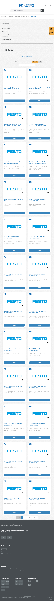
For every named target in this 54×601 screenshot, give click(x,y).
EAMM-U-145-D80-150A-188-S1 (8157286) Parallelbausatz (12, 125)
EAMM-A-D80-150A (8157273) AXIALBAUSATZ (37, 424)
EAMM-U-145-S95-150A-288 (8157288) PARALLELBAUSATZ (12, 87)
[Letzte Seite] (37, 517)
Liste (40, 61)
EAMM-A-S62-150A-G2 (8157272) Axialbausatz (13, 461)
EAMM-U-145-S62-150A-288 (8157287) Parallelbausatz (39, 87)
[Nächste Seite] (34, 517)
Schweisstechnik (5, 36)
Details (14, 100)
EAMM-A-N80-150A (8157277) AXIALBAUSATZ (37, 349)
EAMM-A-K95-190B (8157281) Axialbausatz (37, 274)
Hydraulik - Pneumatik (6, 39)
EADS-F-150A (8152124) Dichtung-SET (13, 200)
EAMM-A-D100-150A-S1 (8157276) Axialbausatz (13, 387)
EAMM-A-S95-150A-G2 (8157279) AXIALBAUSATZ (38, 312)
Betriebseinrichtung (6, 28)
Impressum (4, 548)
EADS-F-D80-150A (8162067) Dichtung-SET (11, 237)
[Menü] (2, 5)
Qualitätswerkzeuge (6, 25)
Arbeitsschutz (5, 31)
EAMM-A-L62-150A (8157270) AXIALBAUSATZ (12, 499)
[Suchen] (42, 10)
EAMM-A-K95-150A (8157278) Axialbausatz (12, 349)
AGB (2, 551)
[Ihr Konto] (48, 5)
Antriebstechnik (5, 42)
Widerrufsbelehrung (6, 553)
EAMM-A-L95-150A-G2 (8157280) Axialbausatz (13, 312)
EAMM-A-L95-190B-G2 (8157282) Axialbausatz (13, 274)
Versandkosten (27, 596)
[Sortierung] (27, 65)
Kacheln (35, 61)
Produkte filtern (27, 56)
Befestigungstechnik (6, 23)
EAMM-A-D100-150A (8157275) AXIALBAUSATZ (37, 387)
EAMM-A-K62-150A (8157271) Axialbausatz (37, 461)
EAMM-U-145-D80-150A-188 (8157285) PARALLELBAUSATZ (37, 125)
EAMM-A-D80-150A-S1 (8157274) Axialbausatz (13, 424)
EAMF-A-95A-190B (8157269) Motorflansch (37, 499)
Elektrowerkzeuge (5, 34)
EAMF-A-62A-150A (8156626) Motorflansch (37, 237)
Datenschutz (4, 550)
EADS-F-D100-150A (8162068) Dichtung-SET (37, 200)
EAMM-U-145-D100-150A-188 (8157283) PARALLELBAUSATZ (37, 162)
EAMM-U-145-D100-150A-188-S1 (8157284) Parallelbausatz (13, 162)
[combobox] (25, 10)
